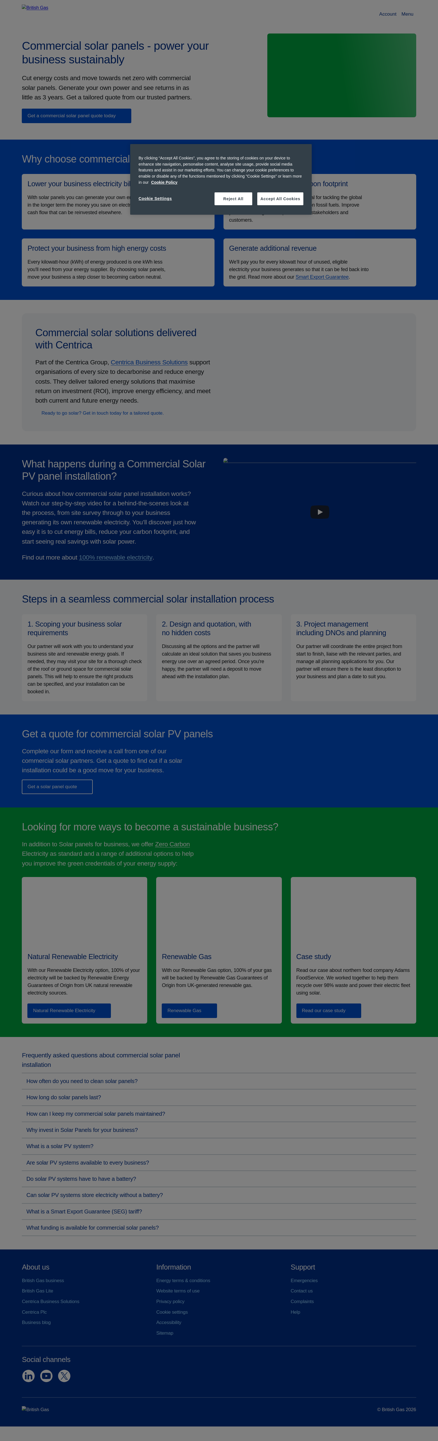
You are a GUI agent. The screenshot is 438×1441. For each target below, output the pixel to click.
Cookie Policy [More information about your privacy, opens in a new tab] (164, 182)
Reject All (233, 199)
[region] (221, 179)
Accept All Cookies (280, 199)
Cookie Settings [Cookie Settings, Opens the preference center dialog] (155, 198)
